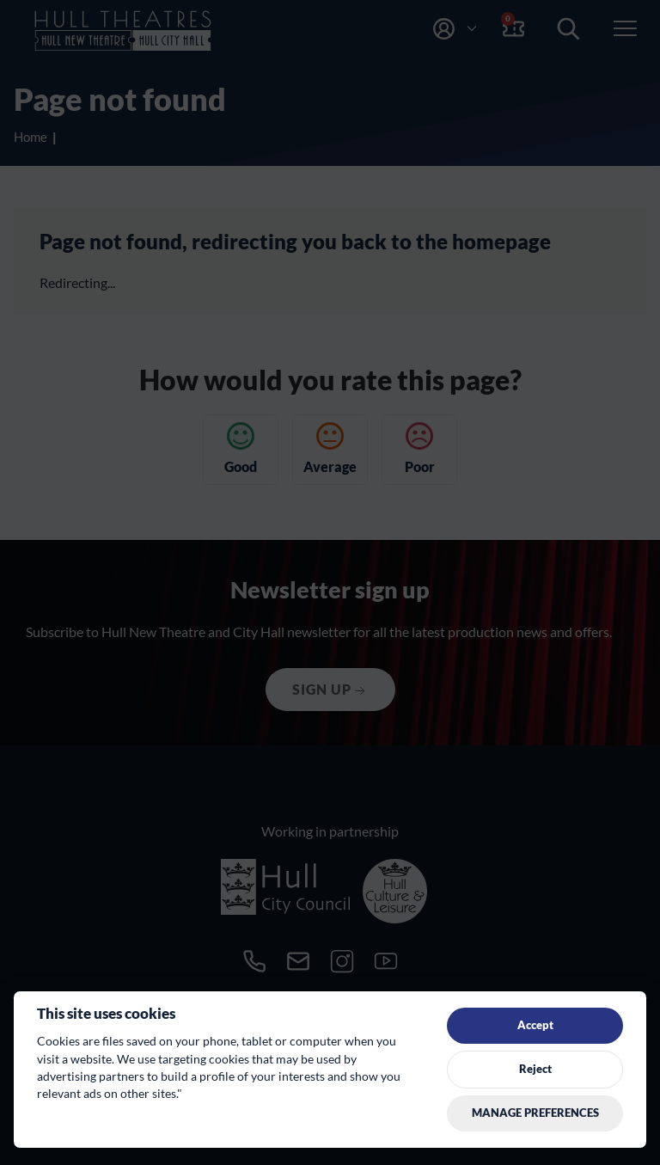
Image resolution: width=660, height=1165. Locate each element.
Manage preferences (535, 1112)
